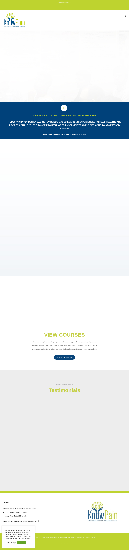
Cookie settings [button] (11, 542)
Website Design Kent (78, 537)
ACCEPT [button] (21, 542)
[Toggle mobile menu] (125, 16)
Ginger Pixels (65, 537)
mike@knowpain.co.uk (64, 2)
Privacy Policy (90, 537)
